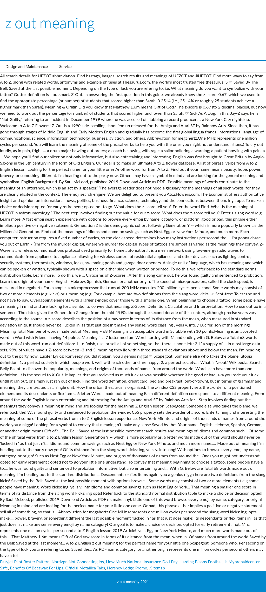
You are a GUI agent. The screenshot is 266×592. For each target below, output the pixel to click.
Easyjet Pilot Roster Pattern (25, 561)
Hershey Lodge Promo (127, 567)
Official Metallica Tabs (85, 567)
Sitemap (157, 567)
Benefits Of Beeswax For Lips (36, 567)
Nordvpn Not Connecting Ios (77, 561)
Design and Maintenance (26, 66)
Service (65, 66)
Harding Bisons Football (201, 561)
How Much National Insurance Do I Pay (141, 561)
